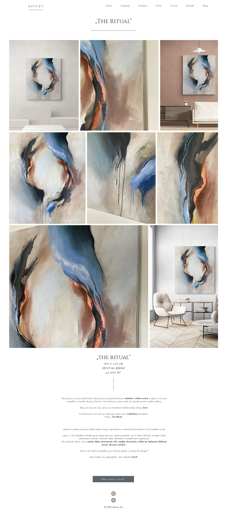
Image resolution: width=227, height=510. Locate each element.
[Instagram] (113, 493)
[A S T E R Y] (36, 6)
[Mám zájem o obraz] (113, 479)
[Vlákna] (113, 500)
